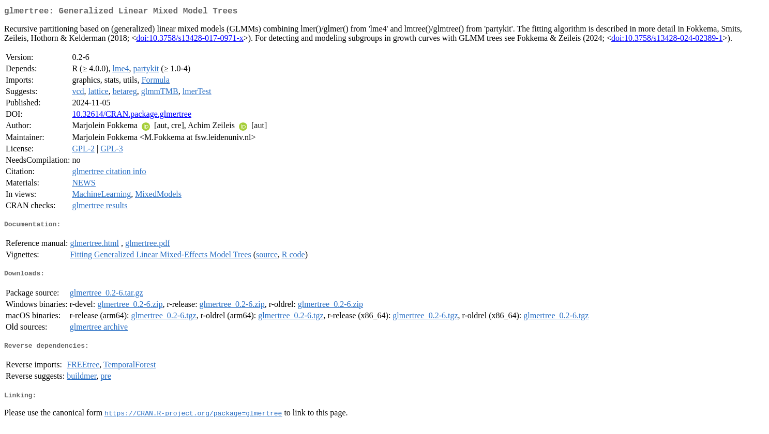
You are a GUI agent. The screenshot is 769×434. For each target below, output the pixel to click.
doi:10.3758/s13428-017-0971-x (190, 40)
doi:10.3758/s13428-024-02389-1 (667, 40)
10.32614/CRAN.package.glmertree (131, 116)
